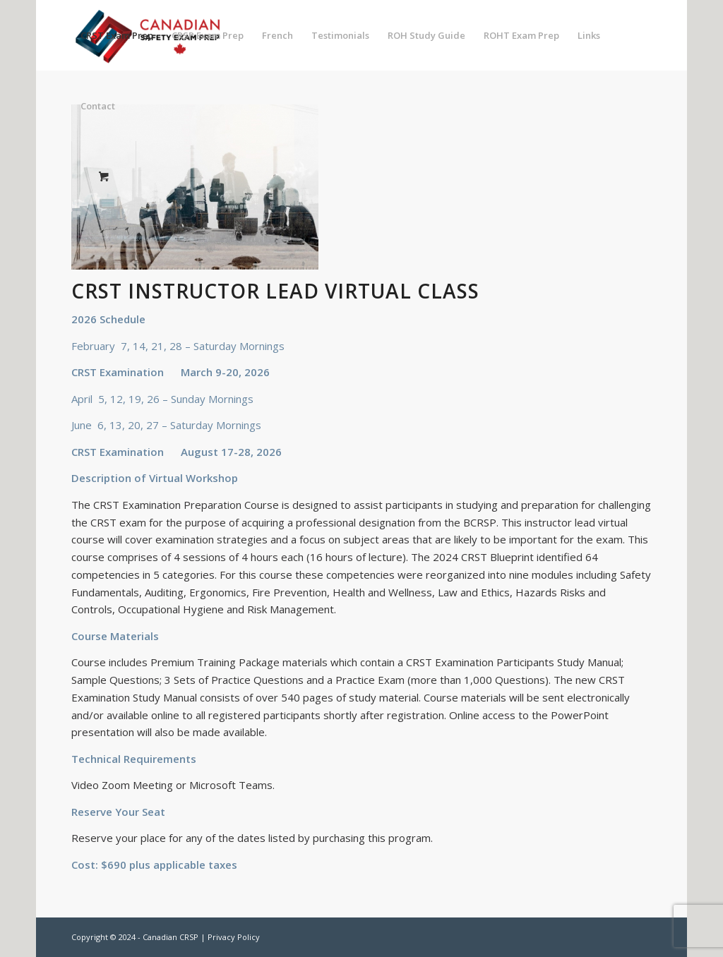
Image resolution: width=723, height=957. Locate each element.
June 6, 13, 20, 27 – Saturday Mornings (166, 425)
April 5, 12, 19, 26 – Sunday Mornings (162, 399)
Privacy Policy (234, 937)
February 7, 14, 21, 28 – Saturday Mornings (178, 346)
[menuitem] (116, 35)
